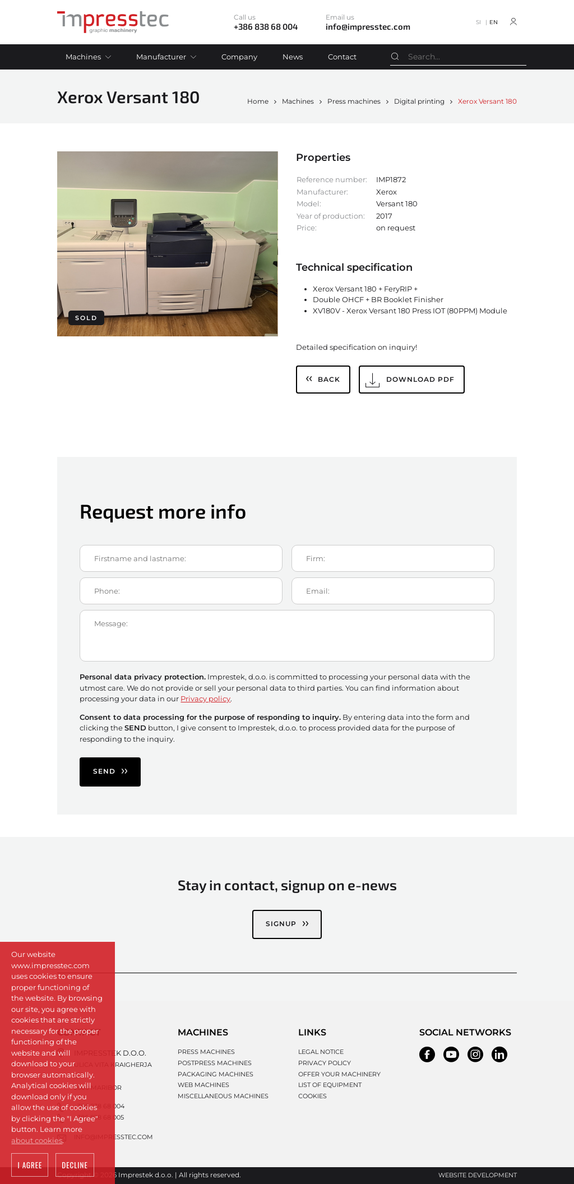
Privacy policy (205, 698)
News (293, 56)
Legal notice (321, 1052)
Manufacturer (161, 56)
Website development (477, 1175)
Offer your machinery (339, 1074)
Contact (342, 56)
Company (239, 56)
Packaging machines (215, 1074)
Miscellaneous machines (223, 1096)
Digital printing (419, 101)
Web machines (203, 1085)
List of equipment (330, 1085)
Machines (83, 56)
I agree (29, 1165)
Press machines (354, 101)
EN (493, 22)
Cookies (312, 1096)
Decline (74, 1165)
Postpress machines (215, 1063)
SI (478, 22)
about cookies (36, 1140)
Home (258, 101)
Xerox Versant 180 (487, 101)
